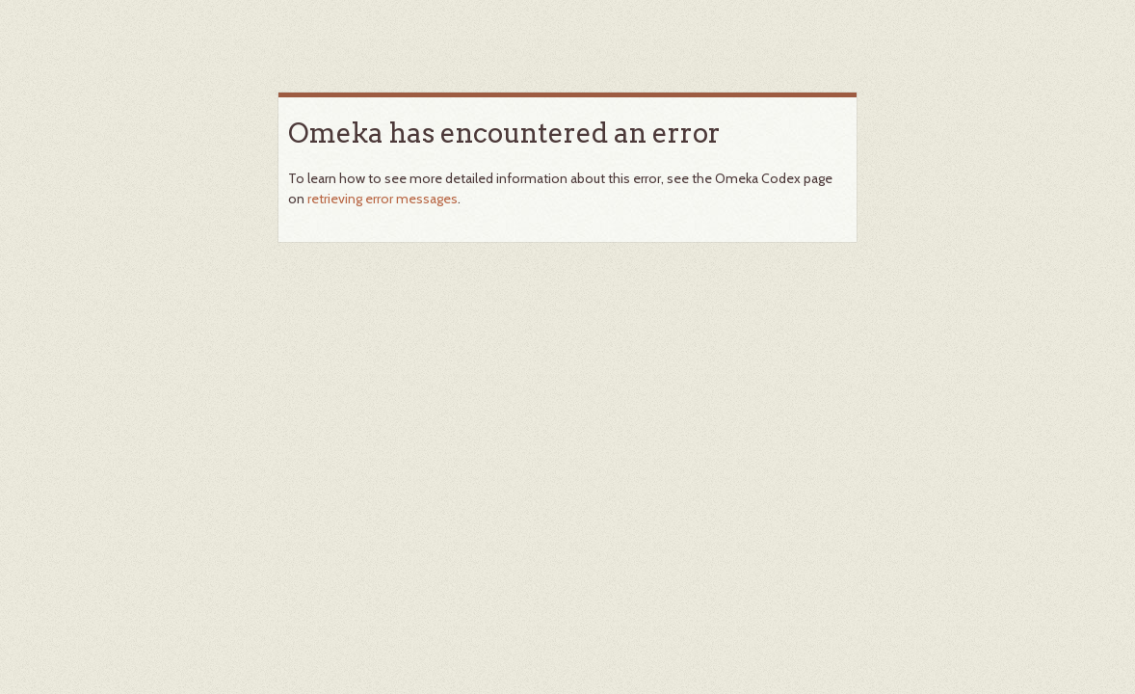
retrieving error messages (382, 198)
